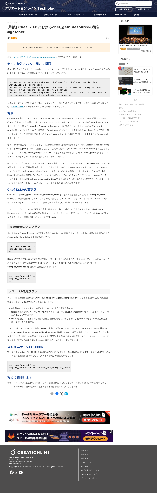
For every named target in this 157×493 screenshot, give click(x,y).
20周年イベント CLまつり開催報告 (133, 45)
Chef (14, 38)
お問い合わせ (143, 9)
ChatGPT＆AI (120, 15)
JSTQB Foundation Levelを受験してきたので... (141, 71)
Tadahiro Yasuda (133, 48)
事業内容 (84, 454)
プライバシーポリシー (90, 478)
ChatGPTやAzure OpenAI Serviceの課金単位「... (142, 81)
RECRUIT (85, 466)
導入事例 (84, 458)
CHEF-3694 (18, 106)
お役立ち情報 (123, 9)
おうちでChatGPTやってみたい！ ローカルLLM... (141, 91)
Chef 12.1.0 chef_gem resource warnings (35, 57)
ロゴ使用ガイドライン (90, 470)
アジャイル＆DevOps (27, 15)
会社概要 (84, 450)
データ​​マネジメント (76, 15)
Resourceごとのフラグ (131, 114)
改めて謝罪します (126, 125)
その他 (136, 15)
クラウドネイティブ (52, 15)
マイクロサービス (99, 15)
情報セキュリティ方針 (90, 474)
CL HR (123, 48)
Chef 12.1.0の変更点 (127, 111)
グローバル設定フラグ (130, 118)
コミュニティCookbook (129, 121)
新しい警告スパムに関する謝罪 (132, 104)
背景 (121, 108)
